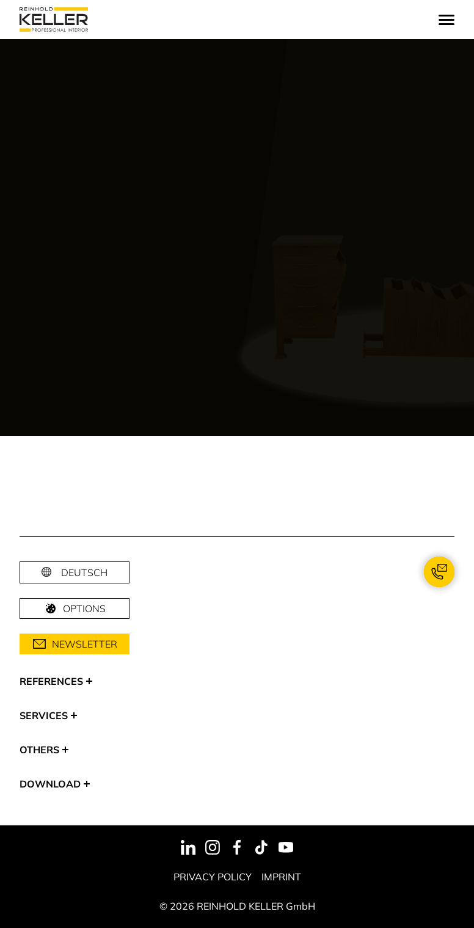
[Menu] (446, 19)
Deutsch (84, 572)
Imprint (281, 877)
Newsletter (74, 644)
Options (74, 608)
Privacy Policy (212, 877)
